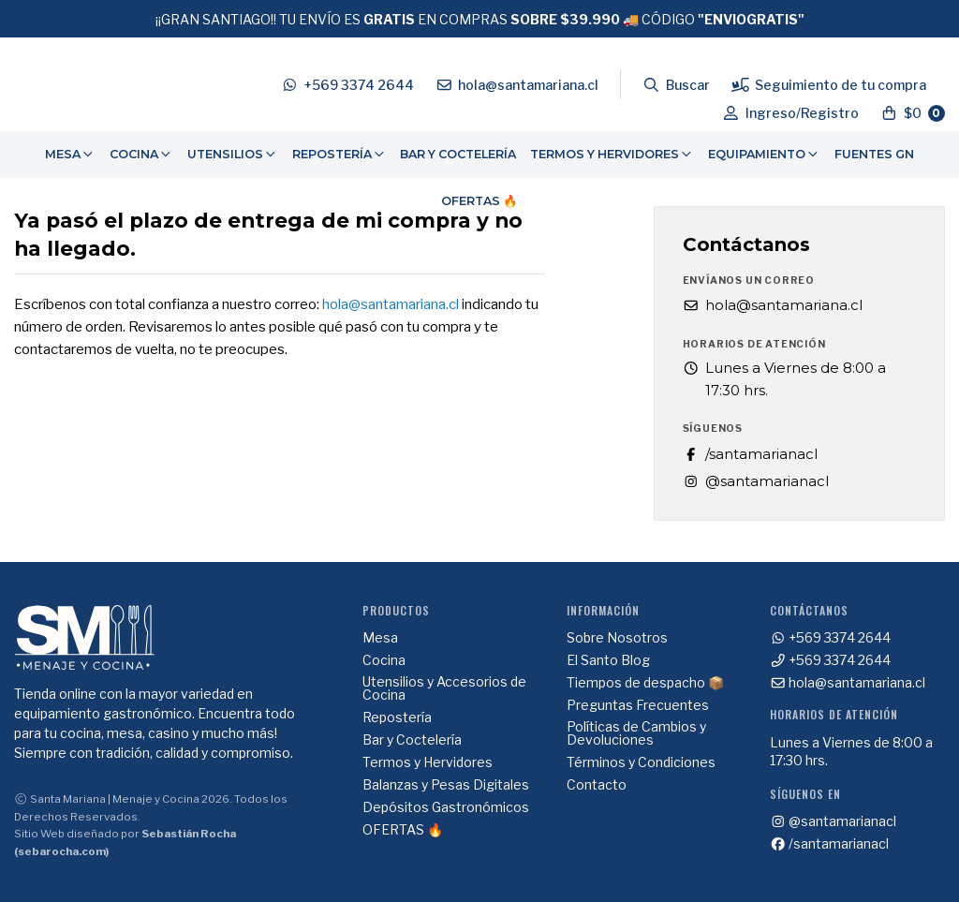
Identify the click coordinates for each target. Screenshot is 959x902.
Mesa (70, 154)
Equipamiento (764, 154)
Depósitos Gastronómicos (445, 807)
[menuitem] (70, 154)
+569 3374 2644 (831, 637)
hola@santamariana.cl (390, 304)
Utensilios (232, 154)
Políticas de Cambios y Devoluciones (636, 733)
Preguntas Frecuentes (638, 705)
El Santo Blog (608, 660)
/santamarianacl (750, 454)
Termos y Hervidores (612, 154)
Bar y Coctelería (458, 154)
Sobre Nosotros (617, 637)
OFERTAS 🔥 (479, 201)
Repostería (339, 154)
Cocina (141, 154)
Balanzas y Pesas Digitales (445, 784)
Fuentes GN (874, 154)
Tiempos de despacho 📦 (645, 682)
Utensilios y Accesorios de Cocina (444, 688)
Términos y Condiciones (641, 762)
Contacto (597, 784)
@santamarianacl (756, 481)
